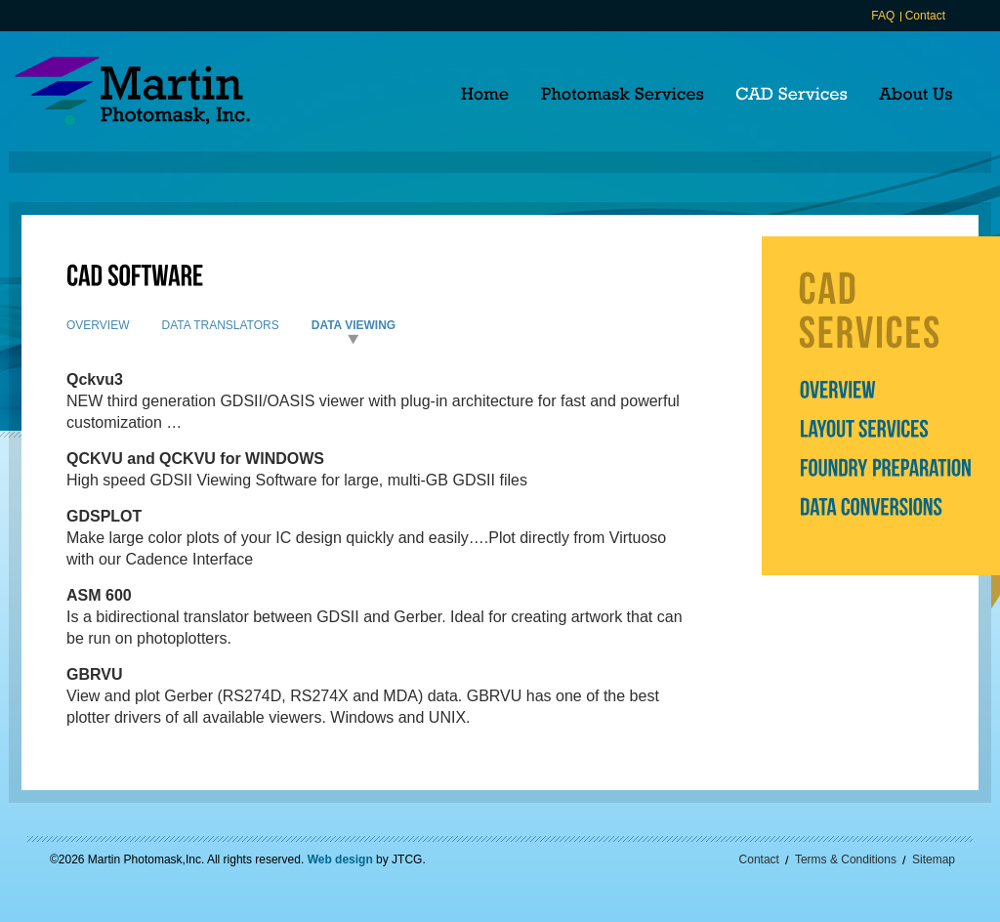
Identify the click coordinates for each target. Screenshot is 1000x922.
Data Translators (219, 325)
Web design (340, 859)
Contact (925, 15)
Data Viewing (354, 325)
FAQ (883, 15)
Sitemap (933, 859)
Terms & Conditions (845, 859)
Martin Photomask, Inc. (132, 91)
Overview (97, 325)
